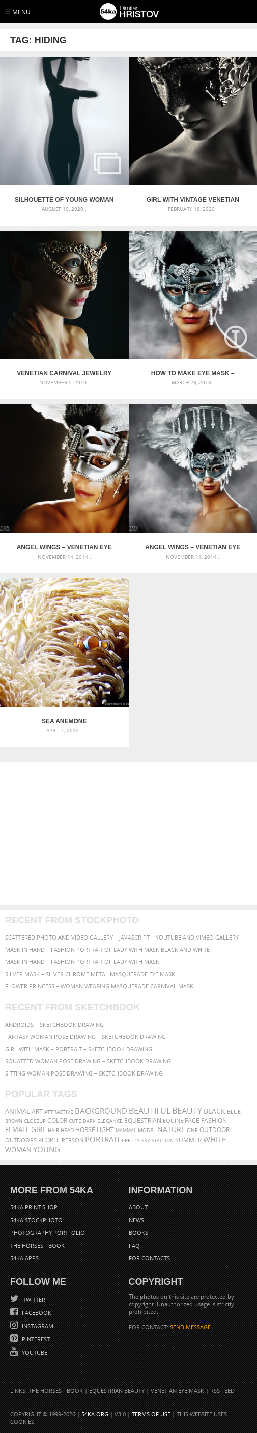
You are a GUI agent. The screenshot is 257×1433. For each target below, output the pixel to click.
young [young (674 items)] (46, 1149)
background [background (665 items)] (101, 1111)
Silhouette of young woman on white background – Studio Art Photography (64, 199)
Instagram (36, 1326)
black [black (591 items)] (214, 1111)
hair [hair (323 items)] (53, 1130)
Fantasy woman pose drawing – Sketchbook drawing (85, 1036)
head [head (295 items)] (67, 1130)
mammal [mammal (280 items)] (126, 1130)
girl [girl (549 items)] (38, 1129)
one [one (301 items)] (192, 1130)
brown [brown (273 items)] (13, 1121)
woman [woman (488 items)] (18, 1150)
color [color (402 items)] (57, 1120)
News (136, 1220)
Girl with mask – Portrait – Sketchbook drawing (78, 1049)
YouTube (33, 1352)
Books (138, 1232)
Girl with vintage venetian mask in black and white (193, 199)
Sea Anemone (64, 721)
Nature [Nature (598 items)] (171, 1129)
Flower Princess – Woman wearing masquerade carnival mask (99, 986)
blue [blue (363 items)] (234, 1111)
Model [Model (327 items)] (147, 1130)
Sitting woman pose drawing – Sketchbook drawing (84, 1073)
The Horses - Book (37, 1245)
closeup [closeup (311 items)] (35, 1120)
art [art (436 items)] (37, 1111)
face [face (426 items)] (192, 1120)
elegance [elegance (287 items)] (110, 1121)
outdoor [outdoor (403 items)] (214, 1130)
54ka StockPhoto (36, 1220)
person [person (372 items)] (72, 1140)
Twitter (33, 1299)
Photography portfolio (47, 1232)
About (138, 1207)
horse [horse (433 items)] (85, 1129)
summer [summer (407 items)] (188, 1140)
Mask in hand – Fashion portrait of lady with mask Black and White (107, 949)
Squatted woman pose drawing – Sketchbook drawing (88, 1061)
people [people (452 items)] (49, 1140)
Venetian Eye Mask (177, 1390)
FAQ (134, 1245)
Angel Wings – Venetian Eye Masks (192, 547)
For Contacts (149, 1258)
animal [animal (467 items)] (17, 1111)
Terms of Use (151, 1414)
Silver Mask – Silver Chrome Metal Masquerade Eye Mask (90, 974)
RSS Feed (222, 1390)
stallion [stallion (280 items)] (163, 1140)
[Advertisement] (128, 833)
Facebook (35, 1312)
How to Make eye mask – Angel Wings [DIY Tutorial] (193, 373)
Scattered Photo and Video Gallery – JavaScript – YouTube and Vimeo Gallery (122, 937)
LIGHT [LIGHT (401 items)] (105, 1130)
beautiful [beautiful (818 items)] (149, 1110)
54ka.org (94, 1414)
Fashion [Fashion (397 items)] (214, 1120)
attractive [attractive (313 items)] (58, 1111)
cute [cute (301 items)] (75, 1121)
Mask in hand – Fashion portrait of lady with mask (82, 962)
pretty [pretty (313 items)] (131, 1140)
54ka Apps (24, 1258)
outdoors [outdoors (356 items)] (21, 1140)
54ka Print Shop (34, 1207)
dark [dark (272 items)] (89, 1121)
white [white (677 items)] (214, 1139)
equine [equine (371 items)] (173, 1120)
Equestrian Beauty (117, 1390)
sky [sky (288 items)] (145, 1140)
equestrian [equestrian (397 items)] (142, 1120)
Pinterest (35, 1339)
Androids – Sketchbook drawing (54, 1024)
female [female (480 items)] (17, 1129)
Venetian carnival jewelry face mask (64, 373)
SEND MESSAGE (190, 1327)
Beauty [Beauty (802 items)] (187, 1110)
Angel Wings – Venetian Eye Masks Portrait (64, 547)
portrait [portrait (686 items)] (102, 1139)
